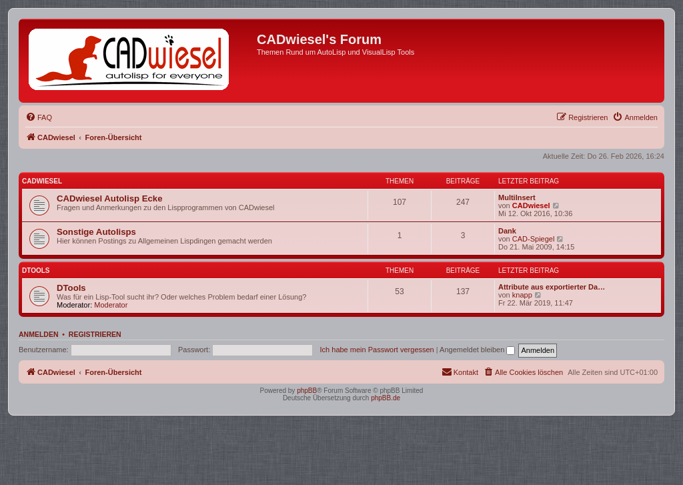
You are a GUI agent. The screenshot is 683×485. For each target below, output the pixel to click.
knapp (522, 295)
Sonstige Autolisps (96, 232)
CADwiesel (42, 181)
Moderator (110, 305)
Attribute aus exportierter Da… (551, 287)
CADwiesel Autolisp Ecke (110, 198)
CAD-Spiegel (533, 239)
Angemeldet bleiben (477, 350)
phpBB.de (385, 398)
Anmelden (39, 334)
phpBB (307, 390)
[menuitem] (38, 117)
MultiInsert (517, 197)
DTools (35, 270)
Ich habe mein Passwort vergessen (377, 350)
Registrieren (95, 334)
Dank (507, 231)
